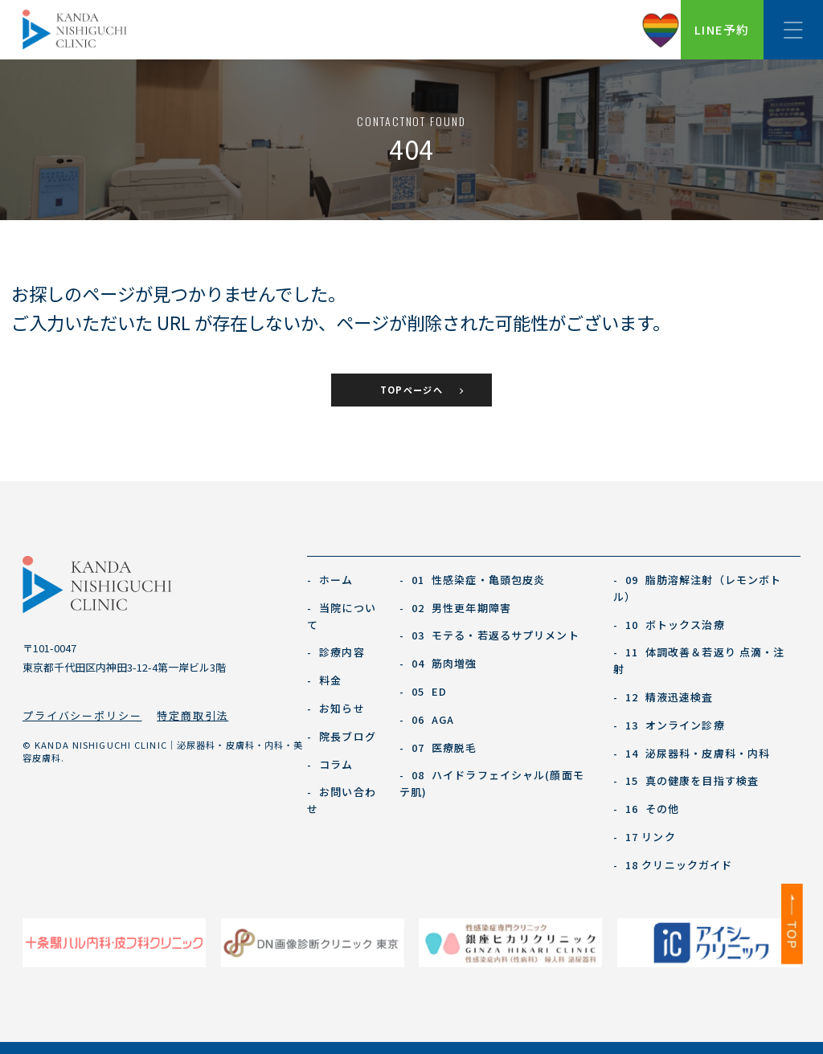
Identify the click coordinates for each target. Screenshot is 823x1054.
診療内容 (336, 652)
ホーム (330, 579)
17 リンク (644, 836)
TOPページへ (411, 389)
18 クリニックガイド (673, 864)
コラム (330, 764)
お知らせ (336, 708)
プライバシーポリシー (82, 715)
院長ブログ (341, 736)
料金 (324, 680)
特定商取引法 (192, 715)
